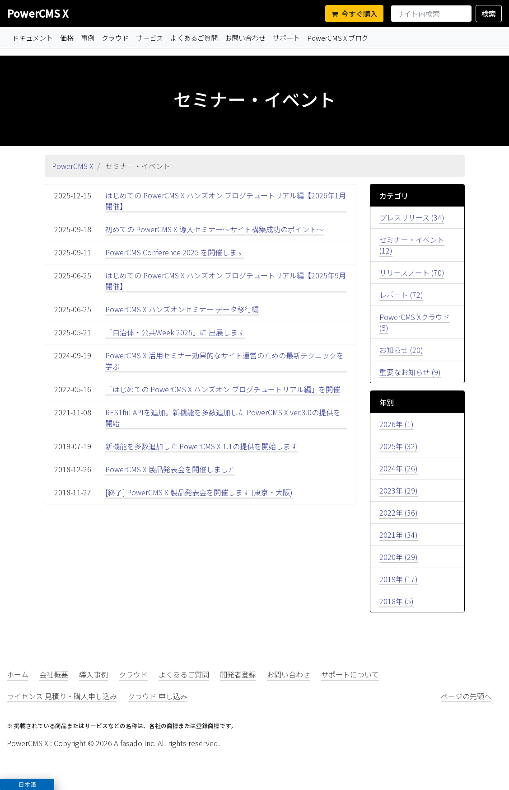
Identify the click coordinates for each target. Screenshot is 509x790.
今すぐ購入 (354, 13)
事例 (87, 37)
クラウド (115, 37)
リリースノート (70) (411, 272)
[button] (27, 784)
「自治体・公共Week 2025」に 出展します (175, 332)
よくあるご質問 (194, 37)
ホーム (17, 674)
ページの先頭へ (466, 696)
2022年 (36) (398, 512)
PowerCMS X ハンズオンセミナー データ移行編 (182, 309)
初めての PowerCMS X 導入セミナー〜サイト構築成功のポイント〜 (214, 229)
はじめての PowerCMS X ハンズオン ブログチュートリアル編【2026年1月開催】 (225, 201)
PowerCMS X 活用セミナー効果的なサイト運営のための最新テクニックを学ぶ (224, 360)
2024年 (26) (398, 468)
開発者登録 (238, 674)
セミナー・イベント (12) (411, 245)
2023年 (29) (398, 490)
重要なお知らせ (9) (410, 372)
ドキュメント (32, 37)
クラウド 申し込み (157, 696)
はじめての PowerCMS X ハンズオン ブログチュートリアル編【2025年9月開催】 (225, 281)
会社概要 (53, 674)
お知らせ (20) (401, 349)
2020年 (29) (398, 556)
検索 (488, 13)
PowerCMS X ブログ (338, 37)
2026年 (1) (396, 424)
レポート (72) (401, 294)
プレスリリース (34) (411, 217)
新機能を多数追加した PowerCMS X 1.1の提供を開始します (201, 446)
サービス (149, 37)
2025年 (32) (398, 446)
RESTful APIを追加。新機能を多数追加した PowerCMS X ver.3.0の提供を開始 (223, 417)
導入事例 (93, 674)
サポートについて (350, 674)
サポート (286, 37)
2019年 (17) (398, 579)
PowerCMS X (37, 13)
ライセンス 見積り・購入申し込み (62, 696)
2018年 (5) (396, 601)
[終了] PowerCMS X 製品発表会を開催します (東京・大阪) (199, 492)
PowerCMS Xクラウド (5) (414, 322)
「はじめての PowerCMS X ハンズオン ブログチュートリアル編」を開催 (222, 389)
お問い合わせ (245, 37)
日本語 (27, 784)
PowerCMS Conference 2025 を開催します (174, 252)
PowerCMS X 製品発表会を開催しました (170, 469)
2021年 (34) (398, 534)
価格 (67, 37)
